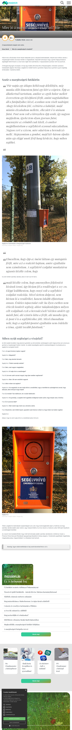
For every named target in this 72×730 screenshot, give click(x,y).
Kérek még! (36, 634)
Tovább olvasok (13, 701)
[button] (14, 725)
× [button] (25, 690)
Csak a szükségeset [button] (14, 722)
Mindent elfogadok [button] (14, 718)
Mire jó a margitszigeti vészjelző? (22, 49)
